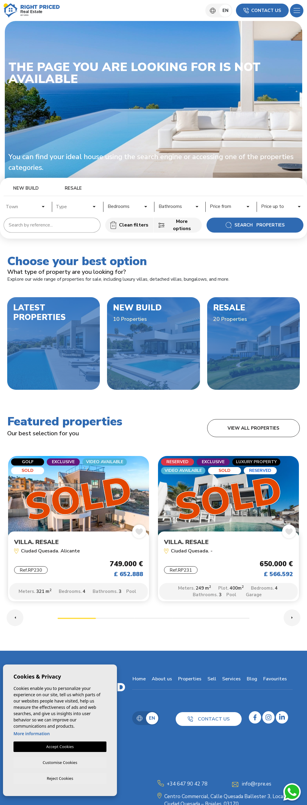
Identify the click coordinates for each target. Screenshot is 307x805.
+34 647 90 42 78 (187, 784)
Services (231, 679)
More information (31, 732)
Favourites (275, 679)
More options (175, 225)
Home (138, 679)
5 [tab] (230, 620)
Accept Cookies (60, 745)
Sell (211, 679)
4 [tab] (192, 620)
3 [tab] (153, 620)
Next (292, 618)
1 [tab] (77, 620)
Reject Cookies (60, 778)
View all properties (253, 428)
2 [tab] (115, 620)
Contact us (262, 10)
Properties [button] (189, 679)
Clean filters (129, 225)
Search (255, 225)
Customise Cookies (60, 761)
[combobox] (26, 205)
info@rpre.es (256, 784)
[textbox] (27, 207)
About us (161, 679)
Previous (15, 618)
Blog (251, 679)
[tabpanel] (79, 532)
